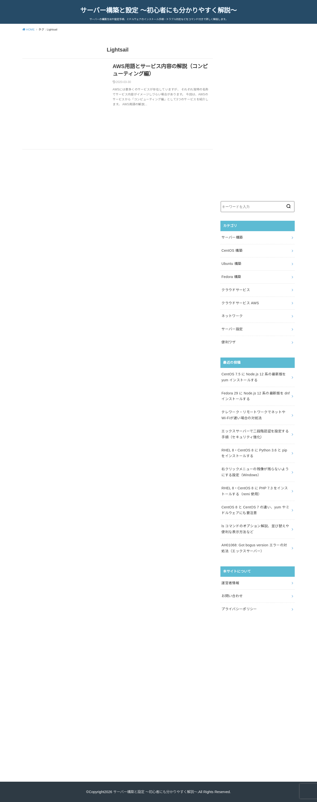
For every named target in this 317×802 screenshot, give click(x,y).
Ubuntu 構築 (231, 264)
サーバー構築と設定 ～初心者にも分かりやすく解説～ (158, 10)
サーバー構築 (232, 237)
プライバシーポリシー (239, 609)
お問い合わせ (232, 596)
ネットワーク (232, 316)
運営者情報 (230, 583)
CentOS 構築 (231, 250)
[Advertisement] (257, 118)
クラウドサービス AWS (240, 303)
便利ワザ (228, 342)
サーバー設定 (232, 329)
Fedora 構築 (231, 277)
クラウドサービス (235, 290)
